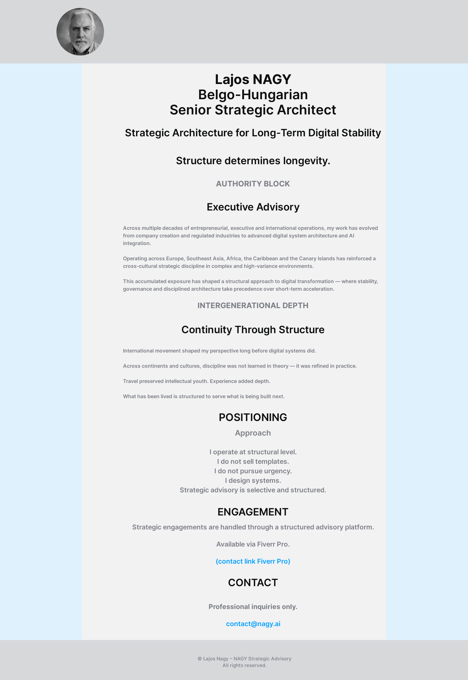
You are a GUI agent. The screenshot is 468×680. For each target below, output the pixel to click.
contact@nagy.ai (253, 624)
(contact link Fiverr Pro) (253, 561)
